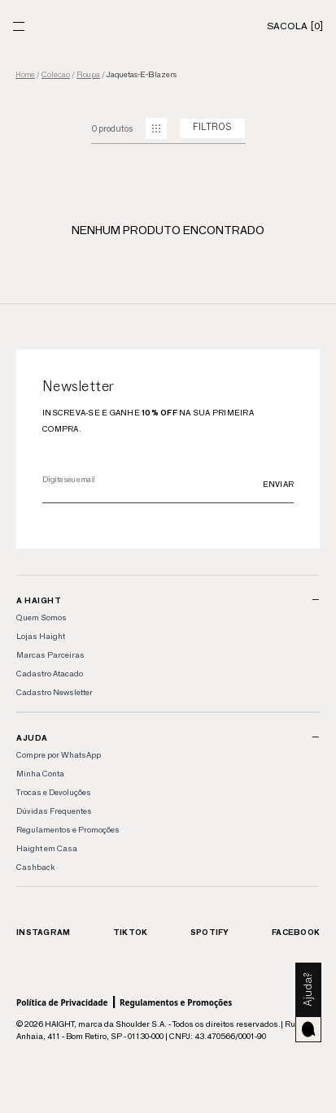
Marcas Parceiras (50, 655)
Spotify (209, 932)
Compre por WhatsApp (58, 755)
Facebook (296, 932)
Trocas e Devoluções (53, 792)
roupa (88, 75)
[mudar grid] (156, 128)
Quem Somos (41, 617)
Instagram (43, 932)
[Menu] (18, 26)
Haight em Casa (46, 848)
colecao (55, 75)
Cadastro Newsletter (54, 692)
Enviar (279, 484)
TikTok (130, 932)
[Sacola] (295, 26)
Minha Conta (40, 773)
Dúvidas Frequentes (54, 811)
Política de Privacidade (62, 1002)
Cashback (35, 867)
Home (25, 75)
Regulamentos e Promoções (68, 829)
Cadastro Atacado (49, 673)
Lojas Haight (40, 636)
